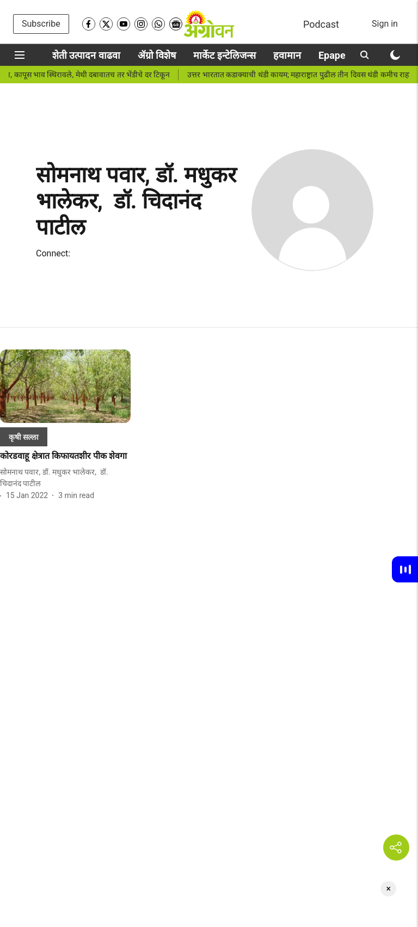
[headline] (65, 456)
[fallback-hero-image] (65, 386)
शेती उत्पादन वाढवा (86, 55)
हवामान (287, 55)
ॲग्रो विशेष (157, 55)
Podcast (321, 24)
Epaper (333, 55)
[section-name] (23, 437)
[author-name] (65, 477)
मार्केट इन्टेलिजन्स (224, 55)
